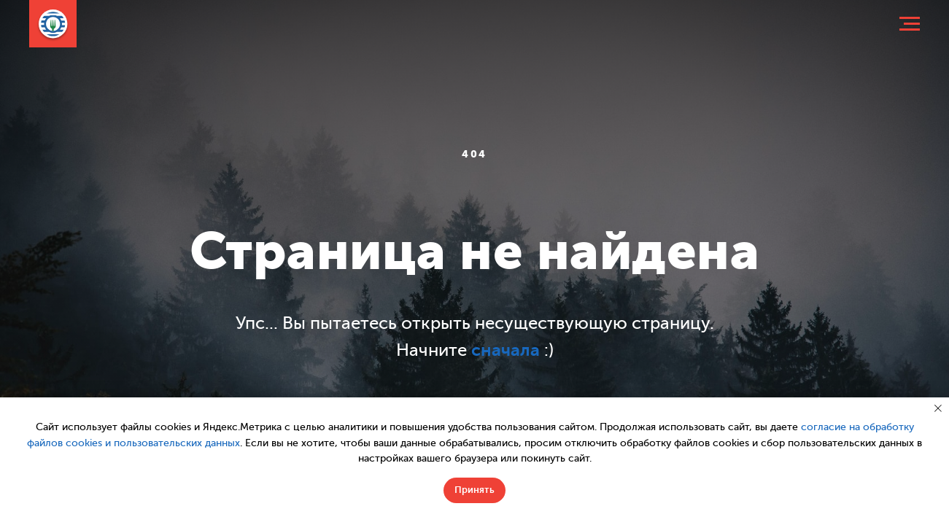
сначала (505, 350)
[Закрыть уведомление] (938, 408)
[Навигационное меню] (909, 24)
